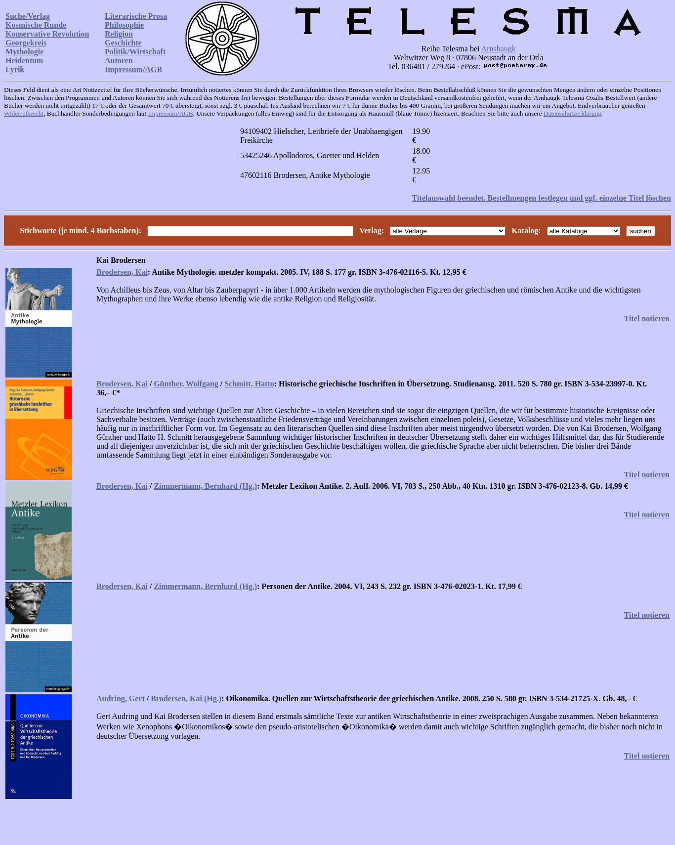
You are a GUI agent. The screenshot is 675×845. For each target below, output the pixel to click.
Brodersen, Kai (122, 272)
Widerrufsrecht (23, 113)
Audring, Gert (120, 698)
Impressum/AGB (133, 69)
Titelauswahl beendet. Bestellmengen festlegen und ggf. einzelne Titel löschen (541, 198)
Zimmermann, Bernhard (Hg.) (205, 486)
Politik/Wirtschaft (135, 51)
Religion (119, 34)
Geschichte (123, 43)
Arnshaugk (498, 48)
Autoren (119, 60)
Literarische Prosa (136, 16)
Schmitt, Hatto (249, 384)
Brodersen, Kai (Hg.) (186, 698)
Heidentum (24, 60)
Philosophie (124, 25)
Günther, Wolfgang (186, 384)
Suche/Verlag (27, 16)
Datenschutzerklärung (572, 113)
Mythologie (24, 51)
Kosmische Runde (35, 25)
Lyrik (14, 69)
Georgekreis (25, 43)
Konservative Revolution (47, 34)
